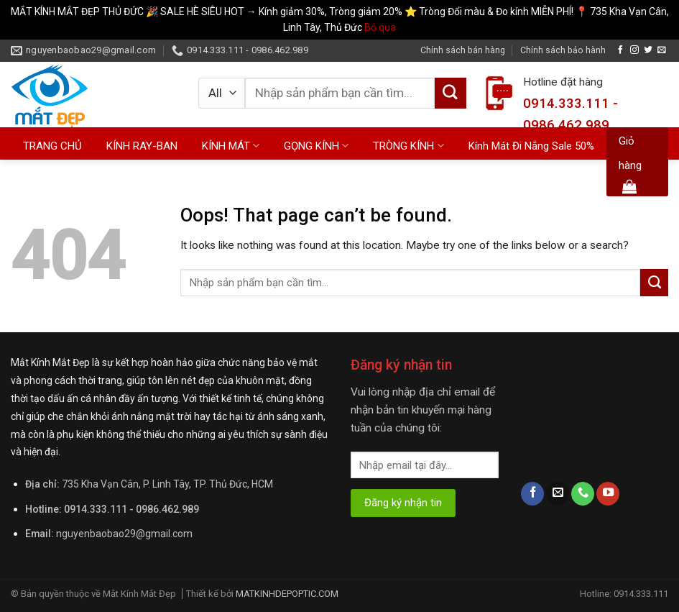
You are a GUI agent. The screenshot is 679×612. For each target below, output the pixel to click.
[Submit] (450, 93)
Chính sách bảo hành (563, 50)
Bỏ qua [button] (380, 27)
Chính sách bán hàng (462, 50)
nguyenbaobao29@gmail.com (124, 533)
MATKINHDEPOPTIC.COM (287, 593)
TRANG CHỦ (52, 146)
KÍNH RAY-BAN (141, 146)
